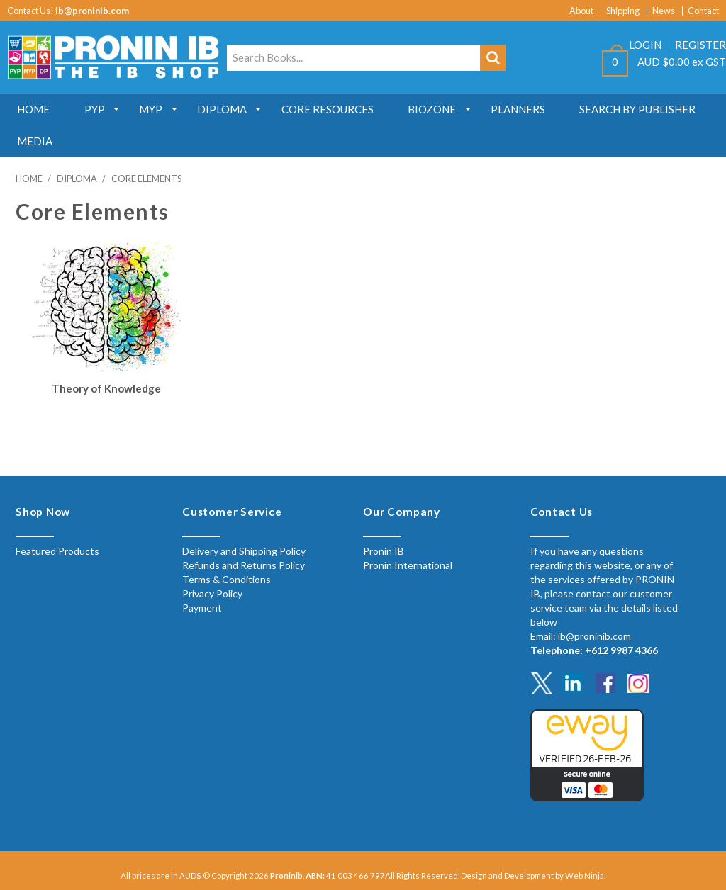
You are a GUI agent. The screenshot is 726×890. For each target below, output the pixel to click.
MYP (153, 109)
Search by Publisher (645, 109)
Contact (703, 11)
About (581, 11)
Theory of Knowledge (106, 388)
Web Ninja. (585, 875)
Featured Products (57, 551)
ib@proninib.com (92, 10)
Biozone (437, 109)
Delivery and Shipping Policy (244, 551)
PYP (96, 109)
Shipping (623, 11)
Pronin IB (383, 551)
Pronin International (407, 565)
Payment (202, 608)
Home (34, 109)
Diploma (225, 109)
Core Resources (332, 109)
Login (645, 45)
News (663, 11)
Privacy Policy (212, 593)
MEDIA (35, 141)
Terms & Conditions (226, 579)
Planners (524, 109)
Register (700, 45)
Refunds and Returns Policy (243, 565)
